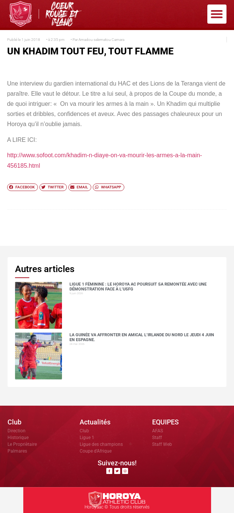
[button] (216, 14)
